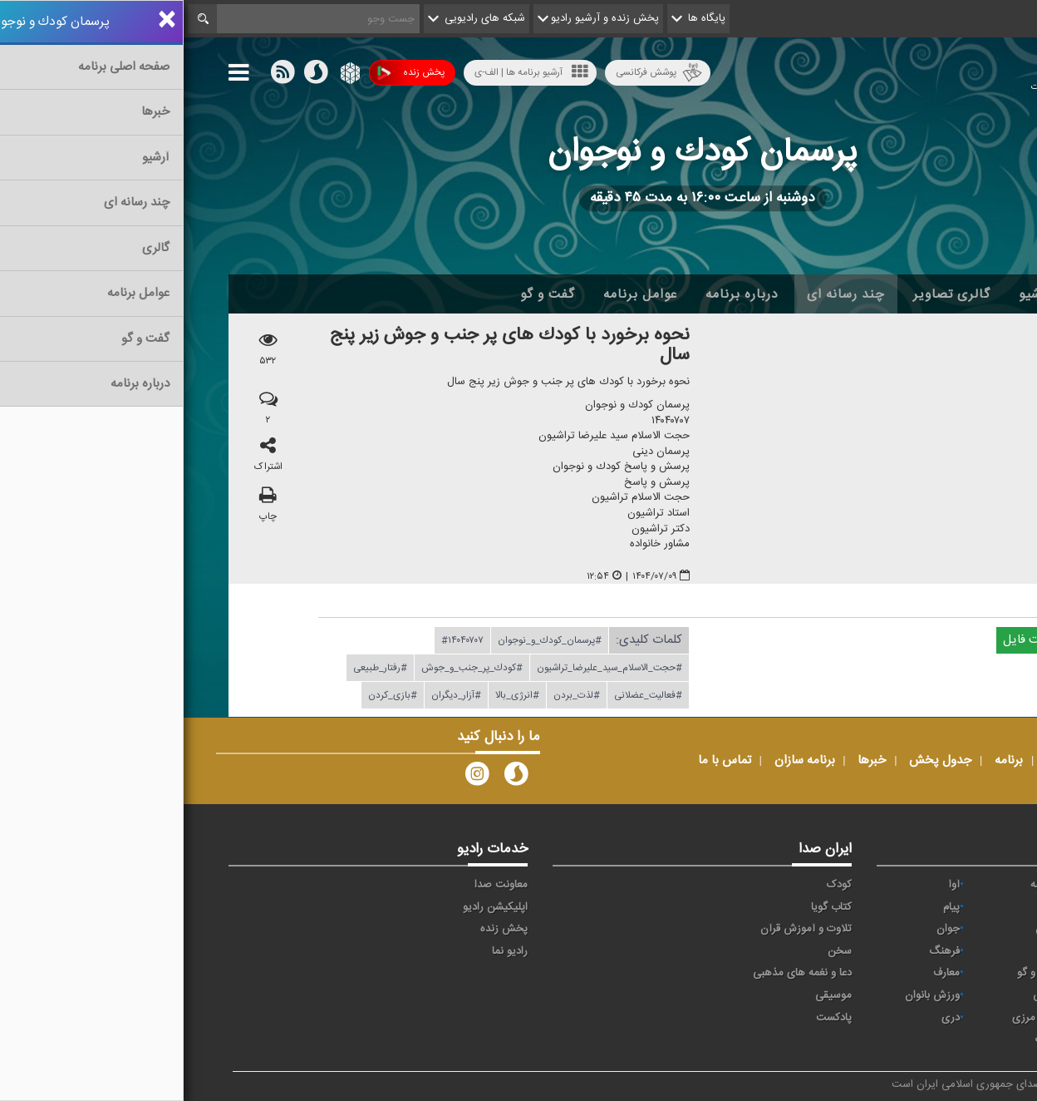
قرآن (966, 973)
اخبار (910, 294)
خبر (968, 885)
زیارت (864, 1039)
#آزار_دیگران (272, 696)
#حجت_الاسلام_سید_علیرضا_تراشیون (426, 668)
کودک (655, 885)
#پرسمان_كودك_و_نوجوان (366, 641)
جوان (764, 929)
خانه (966, 294)
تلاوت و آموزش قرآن (622, 929)
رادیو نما (326, 951)
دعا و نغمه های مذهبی (618, 973)
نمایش (961, 995)
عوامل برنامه (457, 294)
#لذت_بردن (393, 696)
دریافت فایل (857, 640)
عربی (965, 1018)
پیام (767, 907)
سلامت (960, 951)
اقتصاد (962, 907)
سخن (656, 951)
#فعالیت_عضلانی (464, 696)
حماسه (861, 885)
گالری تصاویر (768, 294)
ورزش (862, 995)
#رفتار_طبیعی (197, 668)
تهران (864, 929)
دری (767, 1018)
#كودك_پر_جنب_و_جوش (288, 668)
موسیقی (650, 995)
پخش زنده (227, 72)
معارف (762, 973)
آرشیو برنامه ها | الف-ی (348, 72)
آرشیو (851, 294)
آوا (770, 885)
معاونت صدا (317, 885)
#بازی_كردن (208, 696)
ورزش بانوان (748, 995)
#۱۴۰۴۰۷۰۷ (279, 641)
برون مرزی (852, 1018)
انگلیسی (958, 1039)
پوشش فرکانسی (475, 72)
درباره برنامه (558, 294)
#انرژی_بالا (334, 696)
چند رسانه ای (662, 294)
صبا (868, 951)
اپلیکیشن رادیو (311, 907)
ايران (865, 907)
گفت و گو (364, 294)
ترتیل (963, 929)
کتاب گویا (647, 907)
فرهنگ (760, 951)
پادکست (650, 1018)
